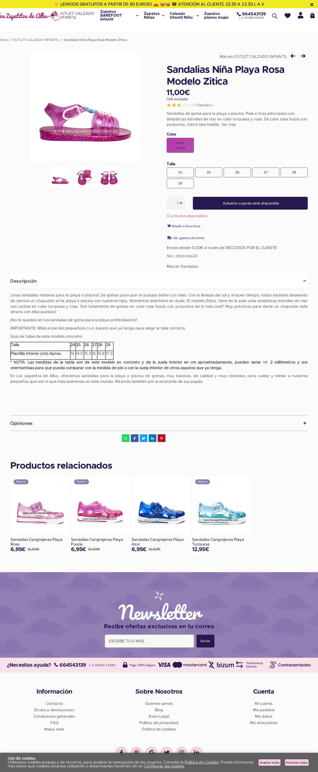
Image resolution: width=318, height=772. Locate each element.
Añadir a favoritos (183, 226)
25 (209, 172)
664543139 (70, 664)
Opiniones (21, 423)
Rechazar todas (296, 762)
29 (180, 183)
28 (294, 172)
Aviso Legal (158, 716)
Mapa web (54, 729)
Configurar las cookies (164, 766)
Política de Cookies (202, 762)
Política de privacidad (158, 723)
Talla (171, 164)
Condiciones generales (54, 716)
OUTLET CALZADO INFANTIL (260, 57)
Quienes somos (159, 703)
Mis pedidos (264, 710)
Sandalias (189, 267)
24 (180, 172)
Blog (159, 710)
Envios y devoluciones (54, 710)
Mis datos (263, 716)
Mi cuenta (264, 703)
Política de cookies (159, 729)
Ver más (228, 125)
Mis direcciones (263, 723)
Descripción (23, 281)
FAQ (54, 723)
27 (266, 172)
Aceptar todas (269, 762)
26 (237, 172)
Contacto (54, 703)
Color (171, 134)
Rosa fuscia (180, 145)
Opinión (203, 105)
